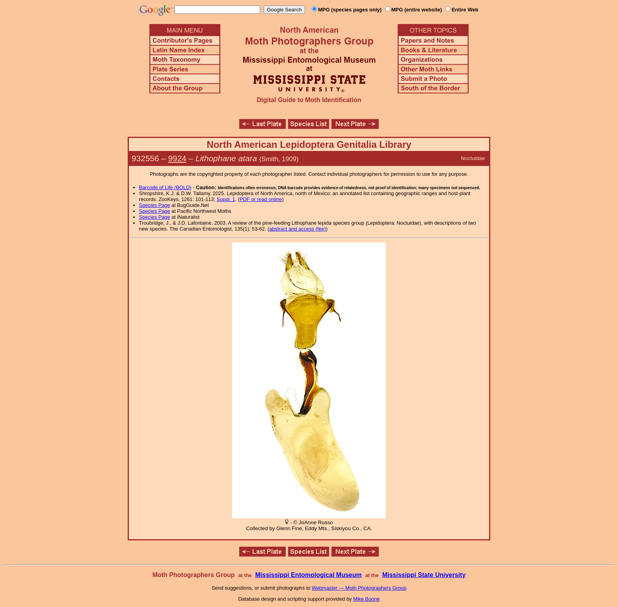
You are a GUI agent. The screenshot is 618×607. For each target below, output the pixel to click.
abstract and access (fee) (297, 229)
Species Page (154, 205)
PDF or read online (261, 199)
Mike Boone (366, 599)
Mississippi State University (424, 575)
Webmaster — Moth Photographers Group (359, 588)
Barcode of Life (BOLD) (165, 187)
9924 (177, 158)
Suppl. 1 (226, 199)
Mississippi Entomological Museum (308, 575)
